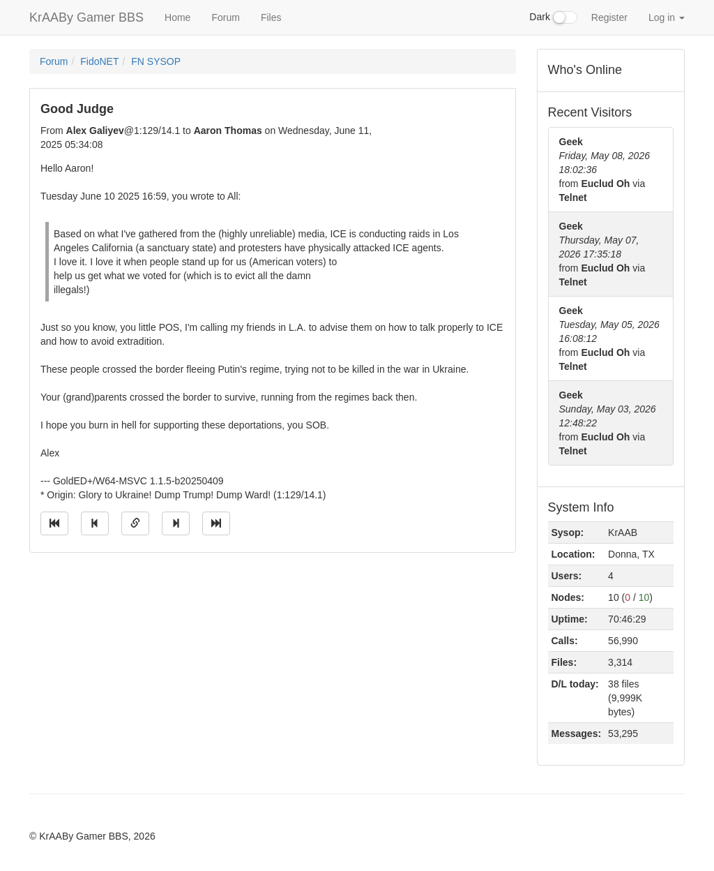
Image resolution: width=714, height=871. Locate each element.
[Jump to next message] (176, 523)
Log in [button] (666, 17)
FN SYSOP (156, 61)
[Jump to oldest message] (54, 523)
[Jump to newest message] (216, 523)
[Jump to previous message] (95, 523)
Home (177, 17)
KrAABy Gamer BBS (86, 17)
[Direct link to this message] (135, 523)
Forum (225, 17)
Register (609, 17)
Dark (553, 17)
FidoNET (99, 61)
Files (271, 17)
